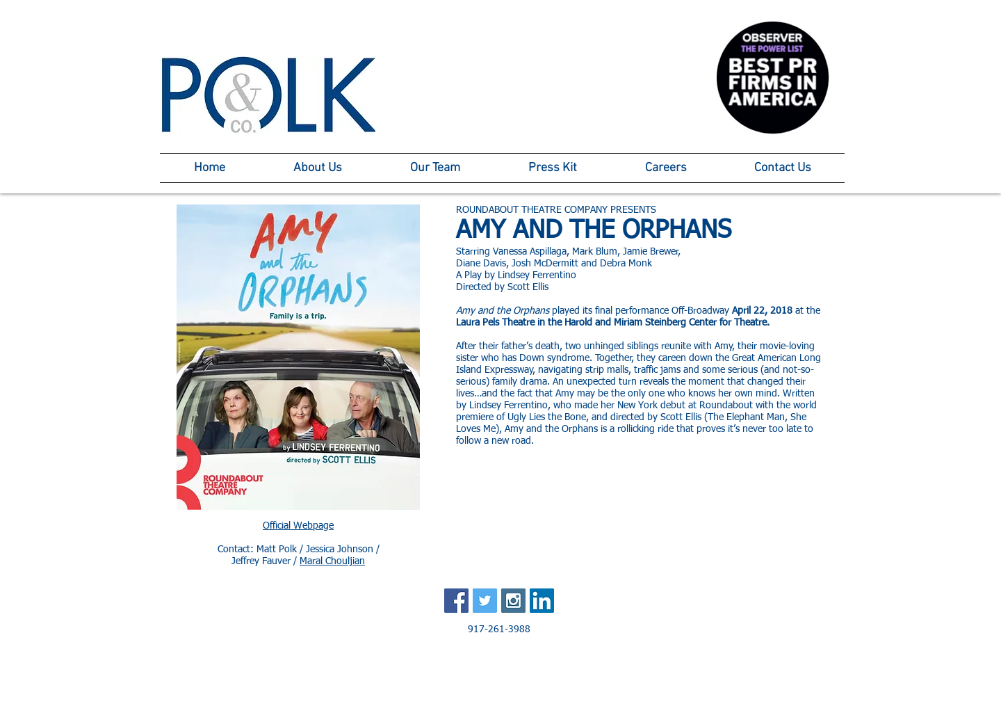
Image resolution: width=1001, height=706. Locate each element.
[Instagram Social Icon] (513, 600)
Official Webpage (298, 526)
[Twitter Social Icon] (485, 600)
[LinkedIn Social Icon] (542, 600)
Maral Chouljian (332, 561)
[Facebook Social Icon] (456, 600)
